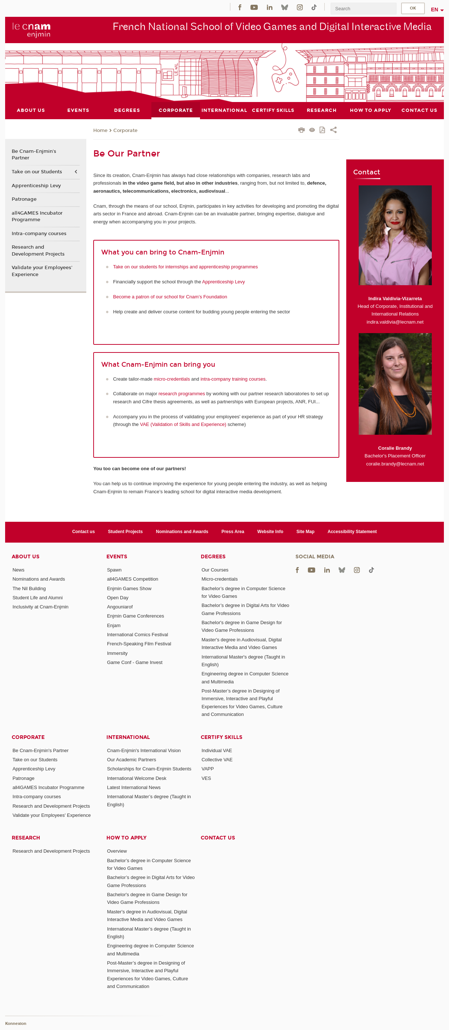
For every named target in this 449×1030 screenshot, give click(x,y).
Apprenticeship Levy (223, 281)
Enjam (114, 625)
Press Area (233, 531)
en (434, 9)
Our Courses (215, 569)
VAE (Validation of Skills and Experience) (183, 424)
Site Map (305, 531)
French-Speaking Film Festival (139, 643)
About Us (25, 556)
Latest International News (134, 787)
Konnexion (15, 1023)
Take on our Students (37, 171)
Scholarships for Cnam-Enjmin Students (149, 768)
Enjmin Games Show (129, 588)
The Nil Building (29, 588)
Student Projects (125, 531)
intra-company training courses (232, 378)
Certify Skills (221, 737)
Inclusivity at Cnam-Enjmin (40, 607)
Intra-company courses (39, 233)
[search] (363, 9)
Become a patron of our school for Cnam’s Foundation (170, 296)
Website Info (270, 531)
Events (116, 556)
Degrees (213, 556)
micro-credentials (172, 378)
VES (206, 778)
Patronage (24, 199)
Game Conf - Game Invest (135, 662)
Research (26, 838)
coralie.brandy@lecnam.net (395, 463)
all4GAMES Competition (132, 579)
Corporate (125, 130)
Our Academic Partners (131, 759)
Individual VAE (216, 750)
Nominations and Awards (182, 531)
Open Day (118, 597)
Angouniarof (120, 607)
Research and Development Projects (38, 250)
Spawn (114, 569)
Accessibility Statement (352, 531)
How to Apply (126, 838)
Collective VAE (217, 759)
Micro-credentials (219, 579)
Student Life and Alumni (37, 597)
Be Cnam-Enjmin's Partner (34, 154)
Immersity (117, 653)
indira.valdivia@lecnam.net (395, 321)
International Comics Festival (137, 634)
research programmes (182, 393)
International (128, 737)
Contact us (83, 531)
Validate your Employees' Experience (42, 271)
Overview (117, 851)
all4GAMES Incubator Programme (37, 216)
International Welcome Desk (136, 778)
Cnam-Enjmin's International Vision (144, 750)
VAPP (207, 768)
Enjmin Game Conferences (135, 616)
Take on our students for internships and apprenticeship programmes (185, 266)
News (18, 569)
